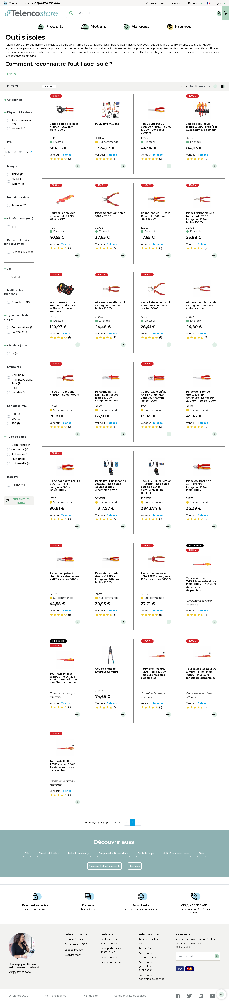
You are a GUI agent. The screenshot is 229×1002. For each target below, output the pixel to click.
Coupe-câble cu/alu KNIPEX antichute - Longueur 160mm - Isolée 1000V (153, 404)
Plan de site (90, 995)
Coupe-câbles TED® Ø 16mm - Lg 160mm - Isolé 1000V (155, 223)
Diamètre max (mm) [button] (18, 226)
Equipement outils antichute (113, 861)
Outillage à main (41, 37)
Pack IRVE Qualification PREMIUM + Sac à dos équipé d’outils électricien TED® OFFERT (156, 494)
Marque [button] (10, 174)
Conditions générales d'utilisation (145, 966)
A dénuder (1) (19, 461)
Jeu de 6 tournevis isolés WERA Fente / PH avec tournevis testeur (201, 134)
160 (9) (15, 421)
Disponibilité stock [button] (18, 120)
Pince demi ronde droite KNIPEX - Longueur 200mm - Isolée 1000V (108, 585)
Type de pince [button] (15, 444)
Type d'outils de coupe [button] (16, 325)
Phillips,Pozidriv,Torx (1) (22, 389)
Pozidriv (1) (18, 400)
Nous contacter (111, 962)
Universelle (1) (20, 471)
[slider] (58, 166)
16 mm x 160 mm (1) (22, 261)
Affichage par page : (98, 830)
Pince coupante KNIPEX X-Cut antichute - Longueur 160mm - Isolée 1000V (65, 493)
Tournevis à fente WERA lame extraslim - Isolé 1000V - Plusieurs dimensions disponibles (201, 591)
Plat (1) (15, 395)
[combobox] (129, 13)
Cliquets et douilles (49, 861)
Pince (201, 861)
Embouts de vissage (78, 861)
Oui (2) (15, 284)
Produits (51, 26)
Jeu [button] (8, 276)
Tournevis (135, 874)
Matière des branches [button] (13, 299)
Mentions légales (55, 995)
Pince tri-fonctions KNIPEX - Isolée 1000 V (64, 401)
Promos (179, 26)
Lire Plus (11, 81)
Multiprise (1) (19, 466)
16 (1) (14, 361)
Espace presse (73, 949)
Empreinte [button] (12, 374)
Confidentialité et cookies (130, 995)
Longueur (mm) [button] (16, 413)
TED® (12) (17, 182)
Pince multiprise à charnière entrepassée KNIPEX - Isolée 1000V (64, 584)
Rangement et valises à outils (104, 874)
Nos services (109, 957)
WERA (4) (17, 191)
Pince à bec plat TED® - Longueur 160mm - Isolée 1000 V (201, 313)
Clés (27, 861)
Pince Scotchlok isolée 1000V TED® (110, 222)
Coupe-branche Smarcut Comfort (106, 678)
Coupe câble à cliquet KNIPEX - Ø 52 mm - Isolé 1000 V (64, 134)
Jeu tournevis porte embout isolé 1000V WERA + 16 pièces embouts (63, 315)
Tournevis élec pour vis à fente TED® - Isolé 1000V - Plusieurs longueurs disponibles (201, 681)
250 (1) (15, 431)
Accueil (9, 37)
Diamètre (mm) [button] (15, 353)
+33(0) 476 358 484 (47, 3)
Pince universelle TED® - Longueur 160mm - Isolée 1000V (110, 313)
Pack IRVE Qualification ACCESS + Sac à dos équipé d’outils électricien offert (110, 493)
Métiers (93, 26)
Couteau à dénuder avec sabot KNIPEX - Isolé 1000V (63, 223)
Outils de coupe (146, 861)
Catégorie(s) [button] (13, 107)
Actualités (144, 948)
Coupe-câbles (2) (22, 335)
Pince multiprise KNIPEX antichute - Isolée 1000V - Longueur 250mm (107, 404)
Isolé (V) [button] (11, 484)
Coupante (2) (19, 457)
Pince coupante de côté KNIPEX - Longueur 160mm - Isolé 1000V (198, 493)
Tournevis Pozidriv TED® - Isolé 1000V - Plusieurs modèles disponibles (154, 681)
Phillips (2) (18, 382)
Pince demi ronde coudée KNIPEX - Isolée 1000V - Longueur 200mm (156, 136)
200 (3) (16, 426)
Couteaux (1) (19, 339)
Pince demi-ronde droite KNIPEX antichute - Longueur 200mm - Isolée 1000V (201, 404)
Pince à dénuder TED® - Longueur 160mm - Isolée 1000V (155, 313)
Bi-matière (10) (20, 309)
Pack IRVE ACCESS (107, 131)
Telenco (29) (19, 212)
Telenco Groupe (74, 939)
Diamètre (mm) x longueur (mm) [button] (16, 249)
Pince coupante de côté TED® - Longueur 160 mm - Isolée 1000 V (156, 584)
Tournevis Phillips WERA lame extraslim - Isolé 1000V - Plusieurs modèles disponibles (64, 686)
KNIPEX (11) (18, 186)
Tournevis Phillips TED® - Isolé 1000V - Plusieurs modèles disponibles (63, 773)
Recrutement (72, 954)
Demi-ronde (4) (21, 452)
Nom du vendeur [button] (16, 204)
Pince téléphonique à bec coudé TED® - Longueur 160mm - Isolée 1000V (200, 225)
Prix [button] (8, 149)
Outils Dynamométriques (176, 861)
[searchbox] (134, 13)
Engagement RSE (75, 944)
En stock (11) (19, 136)
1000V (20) (18, 492)
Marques (137, 26)
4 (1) (13, 234)
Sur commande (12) (21, 129)
